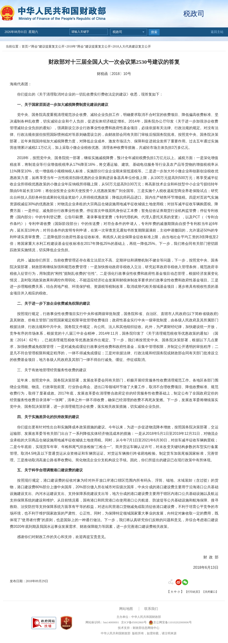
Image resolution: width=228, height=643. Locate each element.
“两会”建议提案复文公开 (47, 46)
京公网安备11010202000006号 (170, 622)
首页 (25, 46)
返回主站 (217, 32)
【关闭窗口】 (210, 591)
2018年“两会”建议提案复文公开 (88, 46)
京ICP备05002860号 (133, 622)
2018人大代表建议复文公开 (132, 46)
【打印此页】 (193, 591)
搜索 (154, 32)
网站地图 (126, 609)
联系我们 (151, 609)
